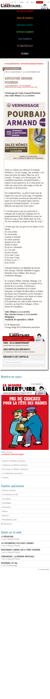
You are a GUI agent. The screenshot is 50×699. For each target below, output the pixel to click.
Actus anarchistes (12, 64)
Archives (25, 53)
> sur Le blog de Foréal (10, 537)
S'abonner (32, 2)
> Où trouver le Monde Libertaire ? (15, 469)
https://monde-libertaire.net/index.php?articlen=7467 (21, 86)
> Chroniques (6, 503)
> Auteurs (5, 515)
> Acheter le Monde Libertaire (13, 461)
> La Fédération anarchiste (12, 473)
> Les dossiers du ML (9, 494)
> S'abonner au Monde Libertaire (14, 465)
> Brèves (4, 511)
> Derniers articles (8, 490)
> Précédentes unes (9, 519)
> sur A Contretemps (9, 564)
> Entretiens (6, 507)
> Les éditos (6, 499)
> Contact (5, 477)
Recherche (6, 524)
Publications (22, 2)
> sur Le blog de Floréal (17, 544)
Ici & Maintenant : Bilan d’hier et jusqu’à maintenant (19, 352)
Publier (27, 2)
